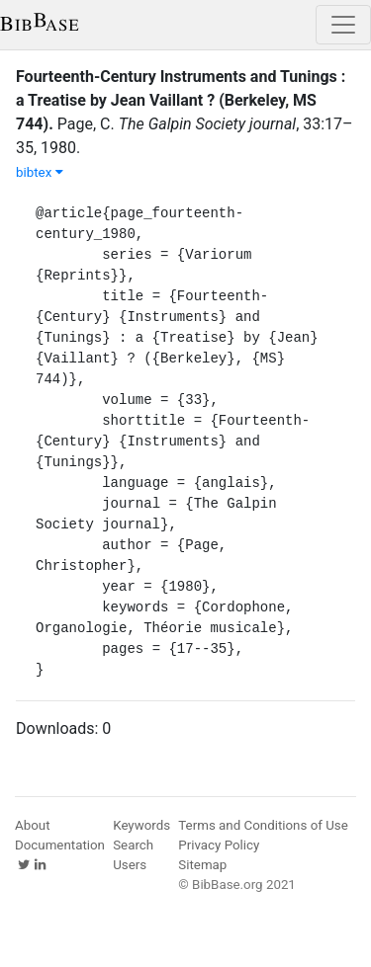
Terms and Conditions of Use (262, 825)
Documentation (60, 845)
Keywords (141, 825)
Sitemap (202, 864)
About (32, 825)
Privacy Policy (218, 845)
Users (129, 864)
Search (133, 845)
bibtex (39, 172)
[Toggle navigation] (343, 24)
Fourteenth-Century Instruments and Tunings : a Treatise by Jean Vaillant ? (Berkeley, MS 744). (180, 100)
